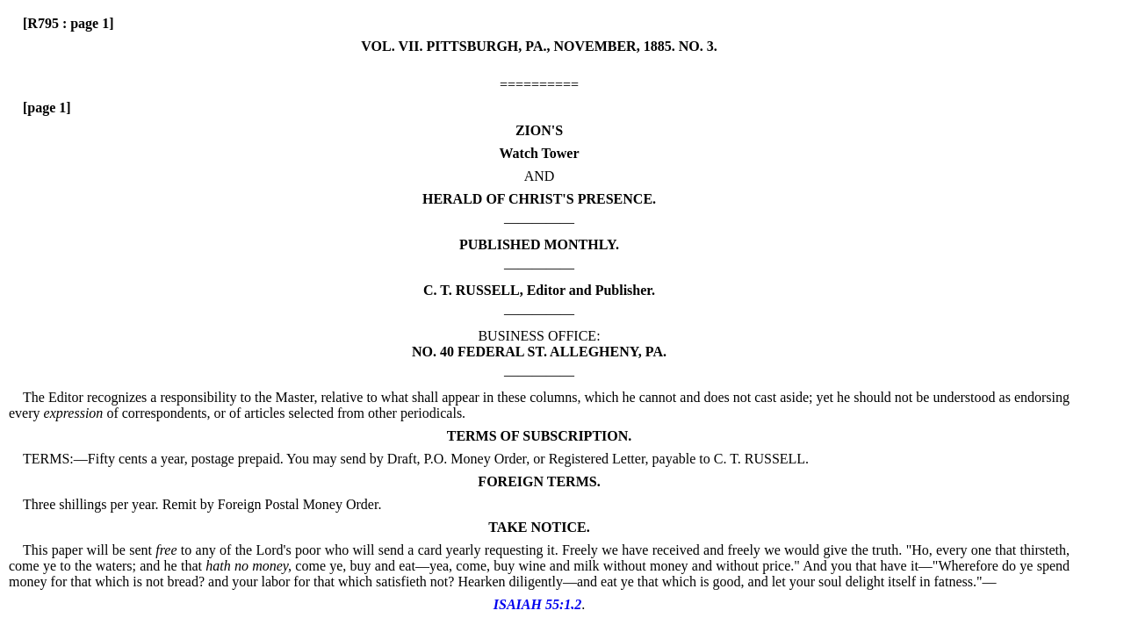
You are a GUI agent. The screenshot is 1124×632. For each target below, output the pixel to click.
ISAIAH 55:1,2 (537, 604)
